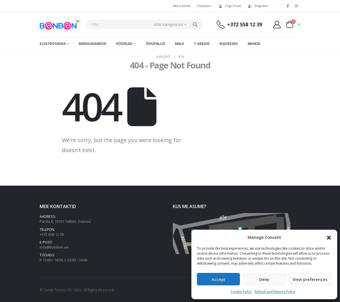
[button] (329, 237)
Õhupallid (155, 43)
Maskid (254, 43)
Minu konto (182, 6)
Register (258, 6)
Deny (264, 279)
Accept (218, 279)
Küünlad (124, 43)
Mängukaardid (92, 43)
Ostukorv (204, 6)
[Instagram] (296, 5)
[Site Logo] (61, 24)
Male (179, 43)
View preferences (310, 279)
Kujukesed (228, 43)
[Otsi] (195, 24)
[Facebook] (287, 5)
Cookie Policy (241, 291)
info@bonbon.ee (54, 247)
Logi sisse (229, 6)
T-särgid (202, 43)
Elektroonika (53, 43)
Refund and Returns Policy (275, 291)
